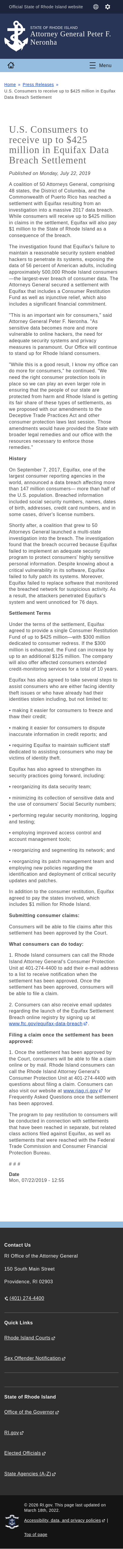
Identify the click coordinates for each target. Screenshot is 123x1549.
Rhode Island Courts (27, 1337)
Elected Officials (22, 1453)
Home (10, 84)
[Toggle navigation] (101, 65)
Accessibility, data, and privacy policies (62, 1520)
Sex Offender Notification (32, 1358)
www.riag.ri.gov (80, 1090)
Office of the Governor (29, 1412)
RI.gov (11, 1432)
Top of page (35, 1534)
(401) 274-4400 (27, 1298)
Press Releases (38, 84)
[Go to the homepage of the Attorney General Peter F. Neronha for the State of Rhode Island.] (17, 36)
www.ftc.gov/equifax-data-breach (46, 1023)
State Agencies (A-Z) (27, 1473)
